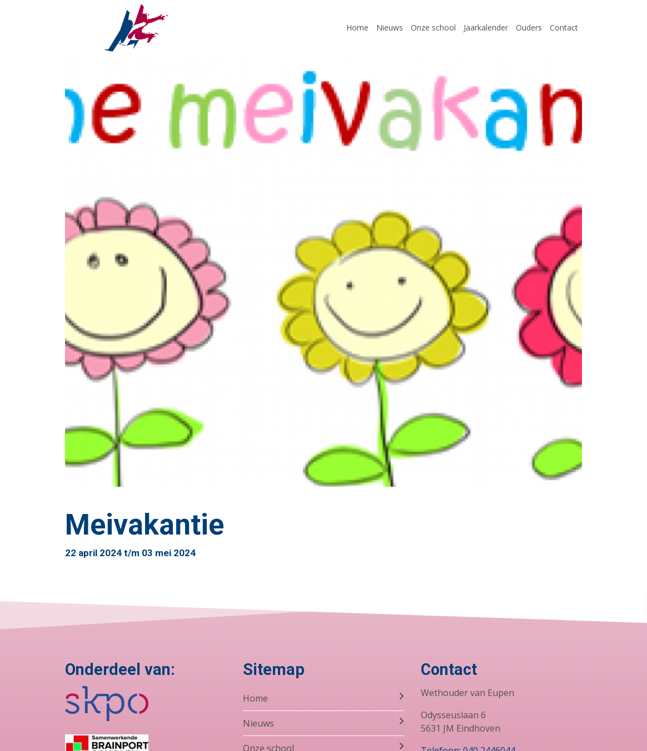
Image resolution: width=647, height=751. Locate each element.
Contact (564, 27)
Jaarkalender (486, 27)
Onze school (433, 27)
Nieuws (389, 27)
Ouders (529, 27)
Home (357, 27)
